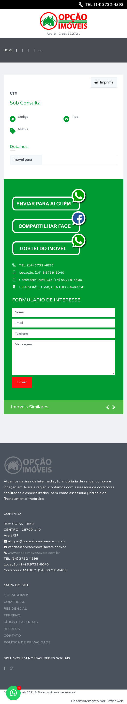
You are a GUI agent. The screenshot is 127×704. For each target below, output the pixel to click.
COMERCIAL (14, 602)
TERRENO (12, 615)
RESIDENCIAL (15, 608)
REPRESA (12, 629)
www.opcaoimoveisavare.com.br (34, 553)
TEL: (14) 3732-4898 (104, 4)
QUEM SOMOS (16, 595)
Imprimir (104, 82)
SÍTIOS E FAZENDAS (21, 622)
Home (8, 50)
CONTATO (12, 636)
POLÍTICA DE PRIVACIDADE (27, 642)
